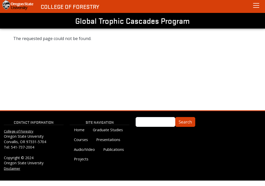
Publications (113, 149)
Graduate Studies (108, 129)
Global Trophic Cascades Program (132, 21)
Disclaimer (12, 168)
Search (185, 122)
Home (79, 129)
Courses (81, 139)
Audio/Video (84, 149)
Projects (81, 159)
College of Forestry (70, 6)
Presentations (108, 139)
